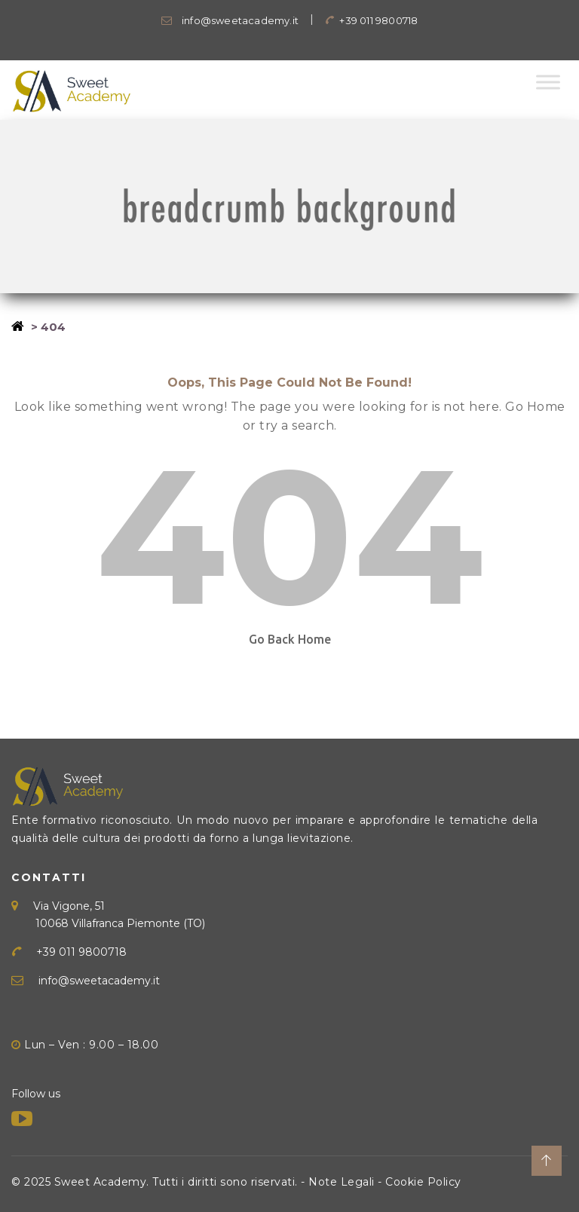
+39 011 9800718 (371, 20)
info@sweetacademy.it (230, 20)
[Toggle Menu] (548, 82)
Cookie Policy (423, 1182)
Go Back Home (290, 639)
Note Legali (341, 1182)
